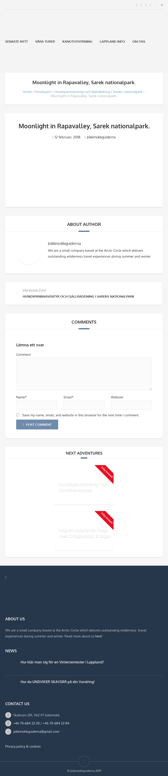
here (98, 636)
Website (117, 397)
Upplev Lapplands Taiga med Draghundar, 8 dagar (85, 532)
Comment (23, 354)
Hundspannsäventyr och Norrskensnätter (84, 486)
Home (27, 92)
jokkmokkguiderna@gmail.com (36, 731)
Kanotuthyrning (77, 41)
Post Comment (37, 424)
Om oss (138, 41)
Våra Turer (45, 41)
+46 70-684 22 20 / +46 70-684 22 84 (41, 723)
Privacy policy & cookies (23, 746)
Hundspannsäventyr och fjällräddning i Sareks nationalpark (98, 92)
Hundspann (43, 92)
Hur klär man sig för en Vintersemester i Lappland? (62, 662)
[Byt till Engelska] (19, 62)
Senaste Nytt (16, 41)
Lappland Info (112, 41)
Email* (69, 397)
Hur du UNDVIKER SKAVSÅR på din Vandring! (57, 682)
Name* (21, 397)
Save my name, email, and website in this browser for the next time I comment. (80, 415)
